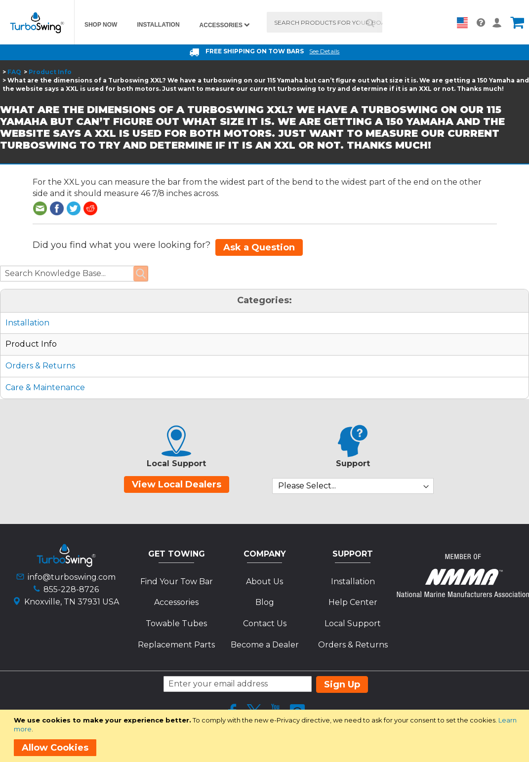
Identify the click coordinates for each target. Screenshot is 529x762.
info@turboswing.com (72, 577)
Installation (27, 322)
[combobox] (324, 22)
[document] (266, 736)
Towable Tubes (176, 623)
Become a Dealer (265, 644)
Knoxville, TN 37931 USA (71, 601)
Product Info (50, 72)
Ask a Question (259, 247)
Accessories (176, 602)
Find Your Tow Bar (176, 581)
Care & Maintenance (45, 387)
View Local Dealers (176, 484)
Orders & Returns (40, 365)
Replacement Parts (176, 644)
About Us (264, 581)
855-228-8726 (71, 589)
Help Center (352, 602)
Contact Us (264, 623)
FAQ (14, 72)
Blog (264, 602)
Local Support (353, 623)
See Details (324, 51)
